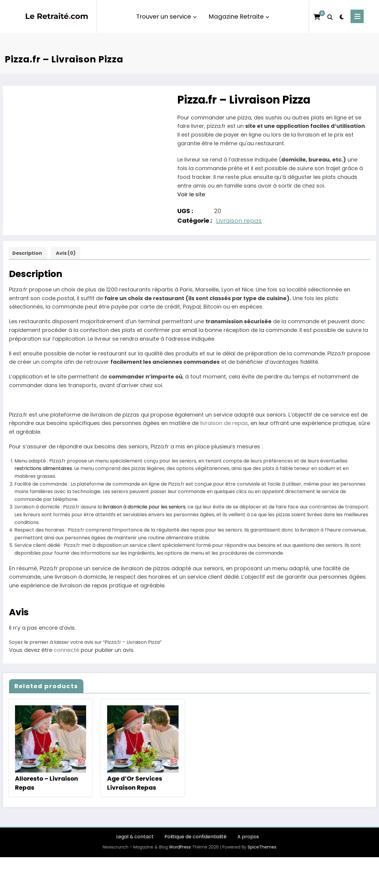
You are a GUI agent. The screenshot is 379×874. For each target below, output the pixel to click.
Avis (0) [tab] (66, 253)
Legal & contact (135, 836)
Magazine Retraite (239, 16)
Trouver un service (166, 16)
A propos (248, 836)
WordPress (180, 847)
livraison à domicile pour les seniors (144, 506)
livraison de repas (224, 423)
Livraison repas (239, 220)
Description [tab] (27, 253)
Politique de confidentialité (195, 836)
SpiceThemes (262, 847)
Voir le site (191, 194)
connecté (66, 650)
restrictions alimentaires (43, 468)
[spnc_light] (342, 16)
